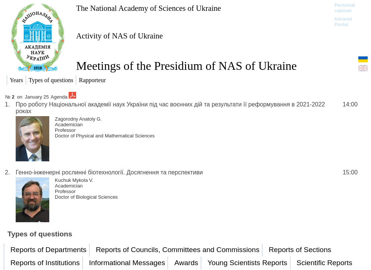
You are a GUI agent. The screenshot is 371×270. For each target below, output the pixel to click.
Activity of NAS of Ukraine (119, 35)
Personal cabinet (344, 7)
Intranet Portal (343, 21)
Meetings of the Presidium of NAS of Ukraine (186, 65)
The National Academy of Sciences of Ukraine (148, 8)
